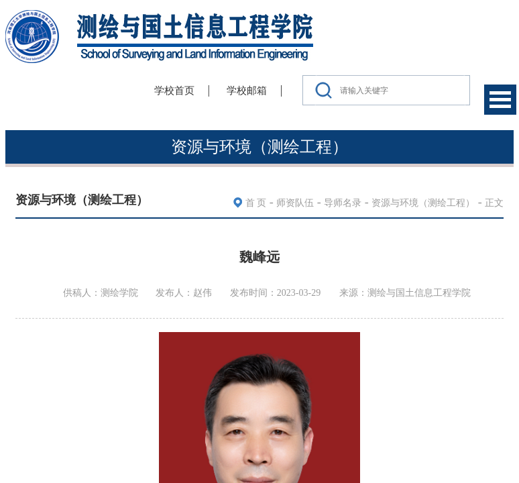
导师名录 (342, 203)
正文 (494, 203)
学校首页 (174, 90)
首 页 (256, 203)
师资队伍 (295, 203)
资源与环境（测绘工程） (423, 203)
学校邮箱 (247, 90)
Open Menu (500, 100)
